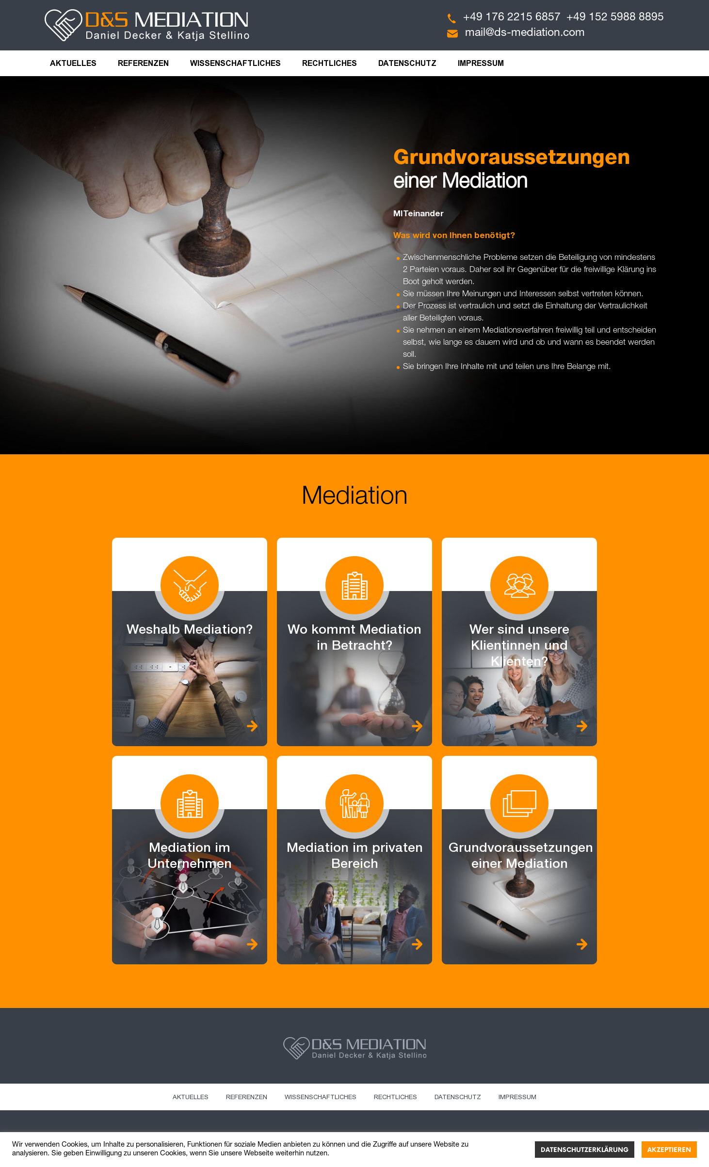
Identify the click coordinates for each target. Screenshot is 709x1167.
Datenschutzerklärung (584, 1150)
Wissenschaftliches (235, 63)
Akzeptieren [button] (669, 1150)
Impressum (481, 63)
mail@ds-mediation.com (525, 33)
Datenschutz (407, 63)
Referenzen (143, 63)
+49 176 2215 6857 (512, 18)
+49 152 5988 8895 (615, 18)
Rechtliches (329, 63)
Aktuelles (73, 63)
